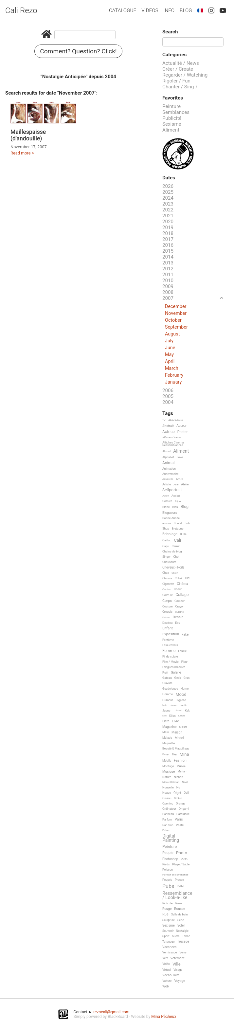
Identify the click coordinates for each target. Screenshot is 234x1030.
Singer (166, 556)
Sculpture (168, 920)
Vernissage (169, 952)
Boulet (178, 523)
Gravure (167, 683)
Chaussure (169, 562)
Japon (173, 705)
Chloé (178, 578)
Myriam (182, 771)
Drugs (165, 754)
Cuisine (179, 612)
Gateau (167, 678)
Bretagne (178, 528)
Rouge (166, 908)
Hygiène (180, 700)
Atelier (185, 484)
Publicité (172, 118)
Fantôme (168, 640)
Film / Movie (170, 661)
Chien (174, 573)
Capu (165, 546)
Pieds (166, 864)
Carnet (176, 546)
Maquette (168, 743)
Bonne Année (171, 518)
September (176, 327)
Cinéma (182, 583)
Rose (178, 903)
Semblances (175, 112)
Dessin (177, 617)
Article (166, 484)
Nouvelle (168, 787)
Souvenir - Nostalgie (175, 931)
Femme (168, 651)
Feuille (182, 651)
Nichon (178, 777)
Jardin (183, 705)
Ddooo (166, 617)
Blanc (166, 507)
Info (168, 10)
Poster (182, 432)
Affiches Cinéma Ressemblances (173, 443)
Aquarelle (167, 479)
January (173, 382)
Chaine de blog (172, 551)
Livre (175, 721)
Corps (167, 601)
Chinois (167, 578)
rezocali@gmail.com (111, 1012)
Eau (177, 623)
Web (165, 986)
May (169, 354)
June (170, 348)
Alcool (166, 451)
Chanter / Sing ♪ (180, 87)
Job (187, 523)
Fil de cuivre (170, 656)
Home (185, 688)
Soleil (181, 925)
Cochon (166, 589)
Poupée (167, 879)
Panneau (168, 814)
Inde (164, 705)
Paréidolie (182, 814)
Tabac (186, 936)
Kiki (164, 715)
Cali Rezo (21, 10)
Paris (179, 819)
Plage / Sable (180, 864)
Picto (184, 859)
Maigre (183, 727)
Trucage (183, 941)
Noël (185, 782)
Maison (176, 732)
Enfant (167, 628)
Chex (165, 572)
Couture (167, 606)
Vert (165, 958)
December (175, 306)
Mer (174, 754)
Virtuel (166, 969)
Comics (167, 501)
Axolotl (176, 496)
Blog (186, 10)
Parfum (167, 819)
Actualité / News (180, 63)
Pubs (168, 886)
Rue (165, 914)
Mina (184, 754)
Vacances (169, 947)
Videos (149, 10)
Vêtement (178, 958)
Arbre (179, 479)
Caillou (166, 540)
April (169, 361)
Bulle (183, 534)
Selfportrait (172, 490)
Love (180, 457)
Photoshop (170, 859)
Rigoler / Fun (176, 81)
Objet (177, 792)
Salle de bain (179, 914)
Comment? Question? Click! (78, 51)
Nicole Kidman (170, 782)
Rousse (179, 908)
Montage (168, 766)
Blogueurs (169, 512)
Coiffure (167, 595)
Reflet (180, 886)
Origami (184, 808)
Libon (181, 715)
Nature (166, 777)
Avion (165, 496)
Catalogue (122, 10)
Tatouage (168, 941)
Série (180, 920)
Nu (178, 787)
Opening (167, 803)
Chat (176, 556)
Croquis (167, 611)
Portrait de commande (175, 875)
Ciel (187, 578)
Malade (167, 737)
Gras (187, 678)
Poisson (167, 869)
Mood (181, 694)
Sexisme (171, 124)
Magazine (169, 726)
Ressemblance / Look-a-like (177, 895)
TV (164, 420)
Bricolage (169, 534)
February (174, 375)
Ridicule (167, 903)
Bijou (178, 501)
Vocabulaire (171, 975)
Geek (177, 678)
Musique (168, 771)
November (176, 313)
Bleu (175, 507)
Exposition (170, 634)
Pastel (180, 825)
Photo (181, 853)
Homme (167, 694)
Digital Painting (170, 838)
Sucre (176, 936)
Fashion (180, 760)
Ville (176, 964)
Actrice (168, 432)
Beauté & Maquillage (175, 748)
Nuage (166, 792)
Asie (176, 484)
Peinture (171, 106)
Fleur (184, 661)
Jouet (179, 710)
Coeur (178, 589)
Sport (166, 936)
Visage (177, 969)
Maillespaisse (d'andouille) (28, 135)
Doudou (167, 623)
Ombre (178, 798)
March (171, 368)
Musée (181, 766)
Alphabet (168, 457)
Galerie (176, 672)
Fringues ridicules (174, 667)
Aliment (170, 130)
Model (179, 737)
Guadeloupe (170, 688)
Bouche (166, 523)
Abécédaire (175, 420)
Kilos (172, 715)
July (169, 341)
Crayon (180, 606)
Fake (185, 634)
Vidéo (166, 964)
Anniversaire (170, 474)
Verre (183, 952)
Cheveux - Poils (173, 567)
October (173, 320)
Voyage (179, 980)
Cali (177, 540)
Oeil (186, 792)
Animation (169, 468)
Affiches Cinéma (171, 437)
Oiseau (166, 798)
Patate (166, 830)
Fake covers (170, 645)
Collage (182, 595)
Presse (179, 879)
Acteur (181, 425)
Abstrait (168, 426)
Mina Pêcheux (163, 1016)
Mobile (166, 760)
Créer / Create (177, 69)
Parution (167, 825)
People (167, 853)
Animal (168, 463)
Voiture (167, 981)
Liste (166, 721)
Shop (165, 528)
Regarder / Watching (184, 75)
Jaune (166, 710)
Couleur (179, 601)
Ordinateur (169, 808)
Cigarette (168, 584)
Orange (180, 803)
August (172, 334)
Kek (187, 710)
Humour (167, 700)
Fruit (165, 672)
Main (165, 732)
